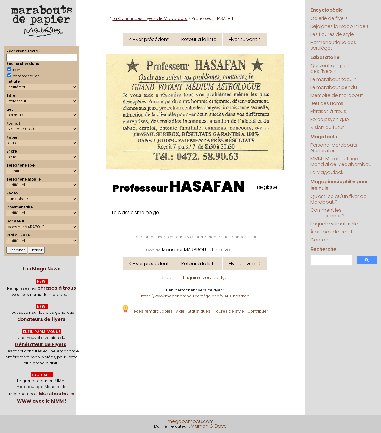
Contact (320, 239)
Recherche (323, 249)
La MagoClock (326, 172)
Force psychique (329, 119)
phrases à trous (56, 288)
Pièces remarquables (147, 311)
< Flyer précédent (149, 39)
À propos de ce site (332, 231)
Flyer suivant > (245, 39)
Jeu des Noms (326, 103)
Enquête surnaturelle (334, 223)
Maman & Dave (209, 426)
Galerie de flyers (329, 18)
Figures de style (228, 311)
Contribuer (257, 311)
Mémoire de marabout (336, 95)
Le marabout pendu (333, 87)
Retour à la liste (198, 39)
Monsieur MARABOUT (185, 249)
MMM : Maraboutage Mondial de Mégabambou (340, 161)
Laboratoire (325, 57)
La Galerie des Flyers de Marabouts (149, 18)
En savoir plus (228, 249)
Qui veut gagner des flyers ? (329, 68)
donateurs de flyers (41, 319)
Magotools (323, 136)
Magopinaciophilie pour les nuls (339, 185)
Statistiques (199, 311)
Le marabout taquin (333, 79)
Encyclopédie (326, 10)
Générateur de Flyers (40, 344)
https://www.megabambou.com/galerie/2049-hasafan (195, 296)
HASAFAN (207, 186)
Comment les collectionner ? (327, 213)
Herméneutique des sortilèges (333, 45)
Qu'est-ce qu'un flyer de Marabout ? (338, 199)
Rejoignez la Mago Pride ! (339, 26)
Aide (180, 311)
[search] (330, 260)
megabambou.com (191, 421)
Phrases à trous (328, 111)
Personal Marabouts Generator (333, 148)
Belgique (267, 187)
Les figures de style (332, 34)
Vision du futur (327, 127)
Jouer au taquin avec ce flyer (195, 277)
